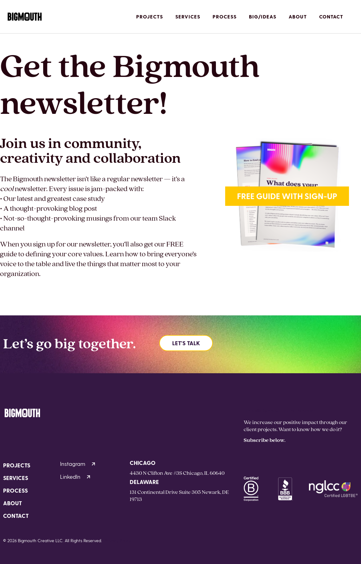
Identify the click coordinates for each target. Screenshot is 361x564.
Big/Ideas (262, 16)
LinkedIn (75, 476)
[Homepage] (24, 16)
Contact (331, 16)
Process (225, 16)
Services (187, 16)
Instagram (77, 463)
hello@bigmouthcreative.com (280, 410)
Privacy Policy (117, 540)
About (298, 16)
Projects (149, 16)
